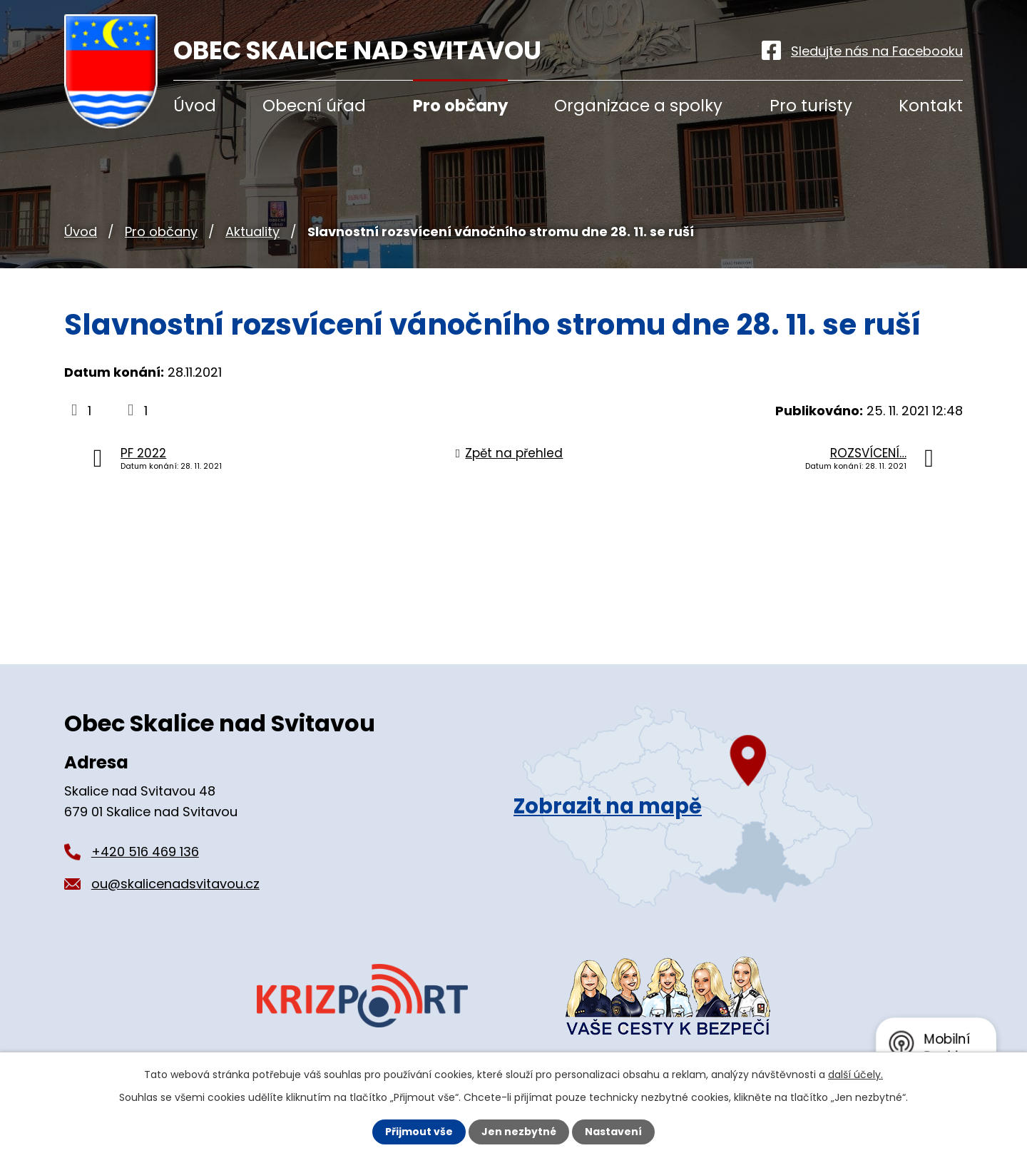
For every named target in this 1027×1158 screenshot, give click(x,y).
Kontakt (931, 105)
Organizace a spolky (638, 105)
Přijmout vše (419, 1131)
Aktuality (252, 231)
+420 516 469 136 (145, 851)
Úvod (80, 231)
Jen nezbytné (518, 1131)
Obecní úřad (314, 105)
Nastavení (613, 1131)
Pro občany (161, 231)
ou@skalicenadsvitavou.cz (175, 884)
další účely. (855, 1074)
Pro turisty (811, 105)
